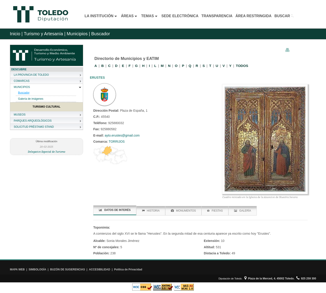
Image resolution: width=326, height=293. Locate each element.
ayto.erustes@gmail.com (122, 135)
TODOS (242, 66)
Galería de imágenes (30, 98)
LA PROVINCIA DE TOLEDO (31, 74)
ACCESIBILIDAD (99, 269)
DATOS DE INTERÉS (115, 210)
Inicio (15, 33)
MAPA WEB (17, 269)
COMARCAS (21, 81)
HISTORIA (151, 210)
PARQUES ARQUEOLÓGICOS (33, 120)
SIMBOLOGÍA (37, 269)
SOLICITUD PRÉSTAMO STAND (34, 126)
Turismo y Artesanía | (44, 33)
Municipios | (77, 33)
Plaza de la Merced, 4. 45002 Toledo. (269, 278)
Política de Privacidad (128, 269)
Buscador (24, 92)
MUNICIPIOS (22, 87)
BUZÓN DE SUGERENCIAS (67, 269)
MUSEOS (20, 114)
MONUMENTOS (183, 210)
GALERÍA (242, 210)
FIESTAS (215, 210)
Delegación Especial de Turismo (46, 151)
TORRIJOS (116, 141)
